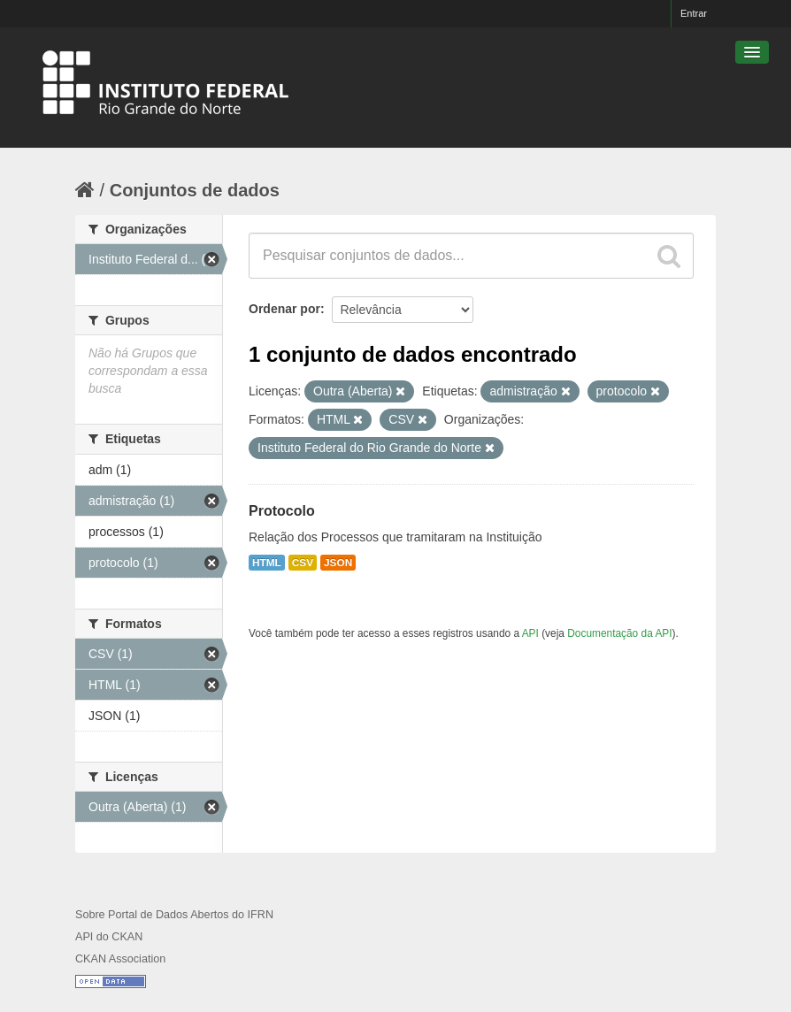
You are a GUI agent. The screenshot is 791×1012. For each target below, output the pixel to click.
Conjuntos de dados (195, 190)
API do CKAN (108, 937)
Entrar (693, 13)
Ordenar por (284, 309)
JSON (338, 562)
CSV (302, 562)
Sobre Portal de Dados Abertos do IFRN (174, 914)
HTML (266, 562)
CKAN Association (120, 959)
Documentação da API (619, 633)
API (530, 633)
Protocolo (282, 510)
